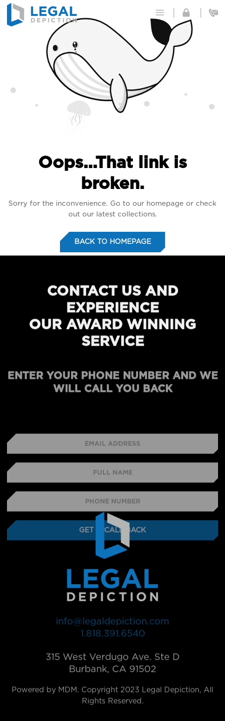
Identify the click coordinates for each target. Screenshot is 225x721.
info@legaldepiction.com (112, 623)
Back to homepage (112, 241)
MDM (67, 694)
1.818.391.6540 (112, 635)
